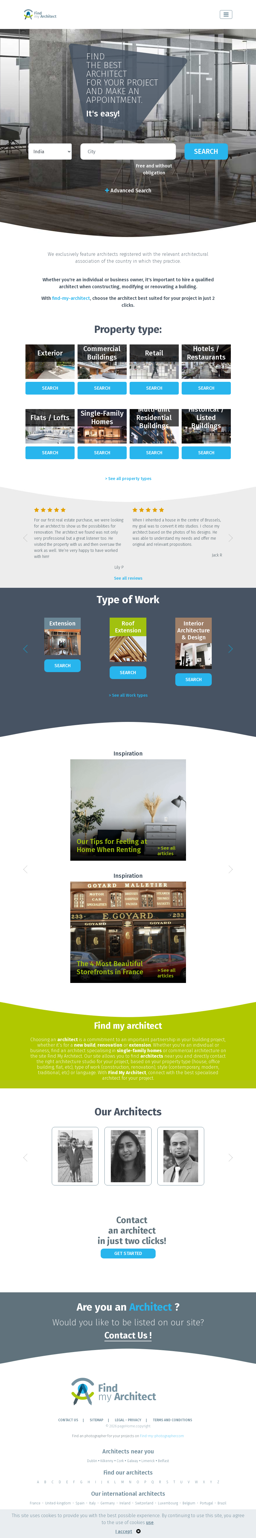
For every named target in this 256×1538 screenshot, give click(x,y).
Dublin (93, 1461)
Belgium (189, 1503)
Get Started (128, 1253)
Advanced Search (128, 190)
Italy (92, 1503)
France (35, 1503)
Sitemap (96, 1420)
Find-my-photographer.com (162, 1436)
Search (206, 151)
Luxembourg (168, 1503)
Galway (134, 1461)
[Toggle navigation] (226, 14)
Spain (79, 1503)
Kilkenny (108, 1461)
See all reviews (128, 578)
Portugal (206, 1503)
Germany (107, 1503)
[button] (25, 538)
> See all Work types (128, 695)
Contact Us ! (128, 1335)
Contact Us (68, 1420)
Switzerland (144, 1503)
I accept (123, 1531)
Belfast (163, 1461)
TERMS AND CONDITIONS (172, 1420)
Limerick (149, 1461)
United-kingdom (58, 1503)
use (150, 1522)
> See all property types (128, 478)
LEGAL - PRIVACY (128, 1420)
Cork (122, 1461)
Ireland (124, 1503)
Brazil (222, 1503)
